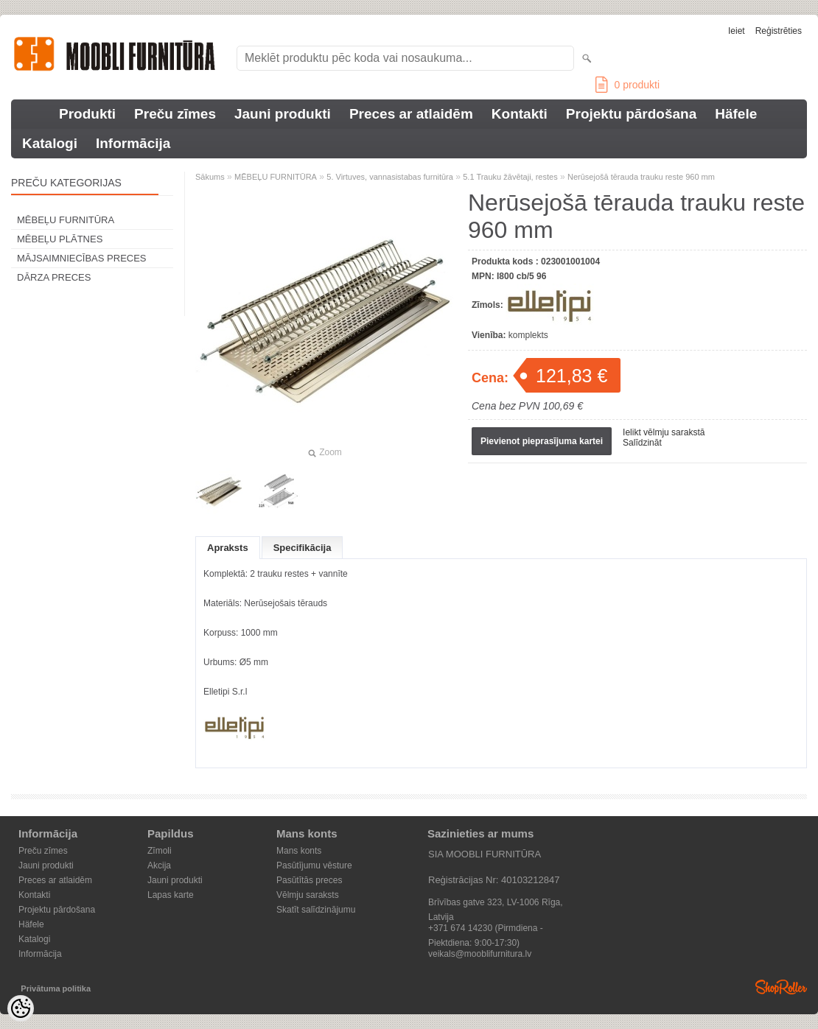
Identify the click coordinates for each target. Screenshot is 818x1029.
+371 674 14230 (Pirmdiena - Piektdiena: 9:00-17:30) (485, 929)
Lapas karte (170, 895)
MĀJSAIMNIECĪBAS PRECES (82, 258)
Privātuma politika (56, 988)
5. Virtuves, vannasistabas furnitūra (389, 176)
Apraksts (227, 547)
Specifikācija (302, 547)
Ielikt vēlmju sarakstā (664, 432)
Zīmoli (159, 851)
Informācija (133, 143)
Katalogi (49, 143)
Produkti (87, 114)
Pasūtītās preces (309, 880)
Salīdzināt (642, 443)
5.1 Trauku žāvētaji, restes (510, 176)
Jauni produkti (282, 114)
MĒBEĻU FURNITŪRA (65, 219)
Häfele (736, 114)
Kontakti (520, 114)
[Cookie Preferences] (20, 1008)
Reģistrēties (778, 31)
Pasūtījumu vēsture (314, 865)
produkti (627, 85)
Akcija (159, 865)
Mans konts (298, 851)
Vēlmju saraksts (307, 895)
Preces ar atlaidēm (411, 114)
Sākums (210, 176)
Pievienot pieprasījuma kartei (541, 441)
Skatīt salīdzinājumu (315, 910)
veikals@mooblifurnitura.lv (479, 954)
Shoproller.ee (781, 987)
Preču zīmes (175, 114)
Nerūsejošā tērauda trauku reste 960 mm (641, 176)
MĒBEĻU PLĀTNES (59, 239)
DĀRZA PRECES (54, 277)
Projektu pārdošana (631, 114)
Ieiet (736, 31)
